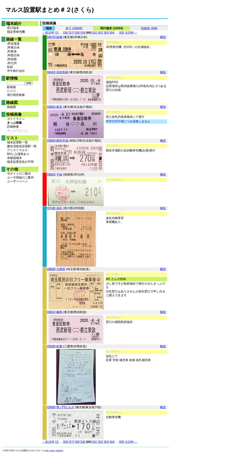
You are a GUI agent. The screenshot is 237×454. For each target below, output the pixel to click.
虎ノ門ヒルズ (65, 407)
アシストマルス (17, 150)
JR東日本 (13, 47)
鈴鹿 (59, 346)
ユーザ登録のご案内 (20, 177)
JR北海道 (13, 43)
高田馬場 (62, 72)
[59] (82, 32)
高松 (59, 208)
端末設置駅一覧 (17, 142)
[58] (77, 32)
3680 (51, 269)
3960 (51, 140)
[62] (100, 32)
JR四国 (12, 59)
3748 (51, 208)
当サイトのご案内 (19, 173)
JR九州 (12, 63)
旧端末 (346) (149, 28)
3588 (51, 346)
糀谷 (59, 107)
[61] (94, 32)
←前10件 (48, 32)
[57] (71, 32)
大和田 (60, 269)
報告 (163, 37)
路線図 (11, 107)
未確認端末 (14, 157)
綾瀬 (59, 37)
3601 (51, 312)
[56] (65, 32)
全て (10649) (74, 28)
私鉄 (10, 67)
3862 (51, 174)
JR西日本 (13, 55)
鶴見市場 (62, 140)
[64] (112, 32)
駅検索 (11, 87)
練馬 (59, 312)
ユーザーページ (17, 181)
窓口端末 (13, 27)
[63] (106, 32)
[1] (57, 32)
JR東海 (12, 51)
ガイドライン (16, 118)
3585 (51, 407)
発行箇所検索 (16, 94)
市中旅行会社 (16, 70)
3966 (51, 107)
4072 (51, 37)
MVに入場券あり (18, 154)
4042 (51, 72)
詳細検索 (13, 126)
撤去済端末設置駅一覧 (22, 146)
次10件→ (131, 32)
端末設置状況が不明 (20, 161)
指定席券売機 (16, 31)
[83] (121, 32)
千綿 (59, 174)
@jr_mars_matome (54, 450)
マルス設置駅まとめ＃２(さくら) (49, 9)
